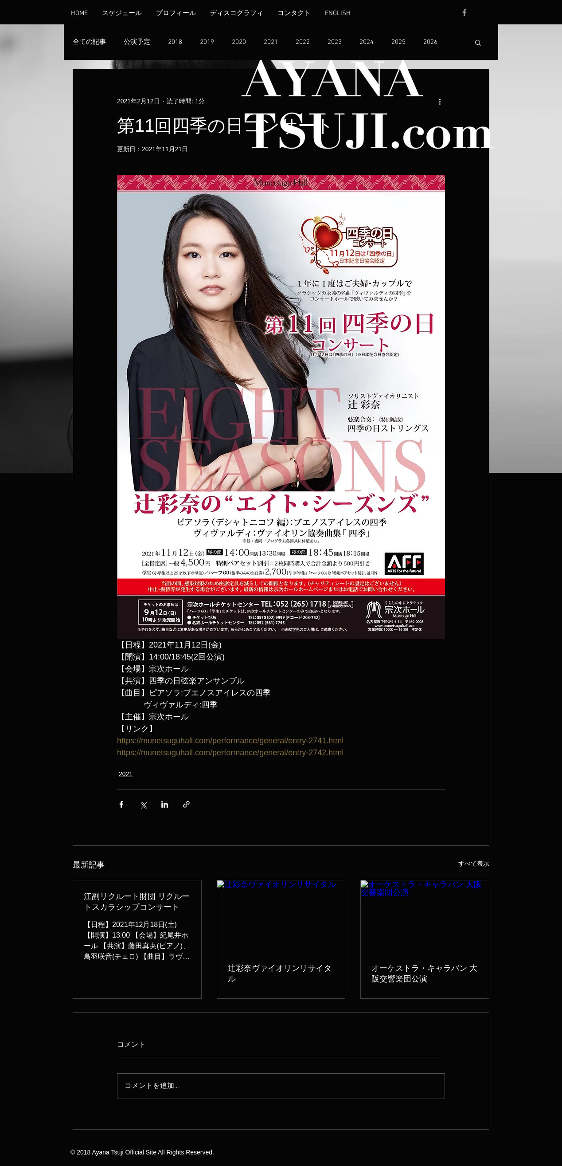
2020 (239, 42)
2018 (175, 42)
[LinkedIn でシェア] (164, 804)
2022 (303, 42)
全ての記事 (89, 42)
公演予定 (137, 42)
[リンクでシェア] (186, 804)
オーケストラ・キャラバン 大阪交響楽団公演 (424, 973)
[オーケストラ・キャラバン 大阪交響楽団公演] (425, 916)
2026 (430, 42)
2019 (207, 42)
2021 (271, 42)
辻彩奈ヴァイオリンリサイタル (280, 973)
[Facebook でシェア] (121, 804)
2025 (398, 42)
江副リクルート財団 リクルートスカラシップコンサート (137, 901)
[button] (478, 42)
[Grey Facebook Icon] (464, 12)
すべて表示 (473, 863)
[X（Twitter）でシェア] (143, 804)
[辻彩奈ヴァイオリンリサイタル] (281, 916)
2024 (366, 42)
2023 (335, 42)
